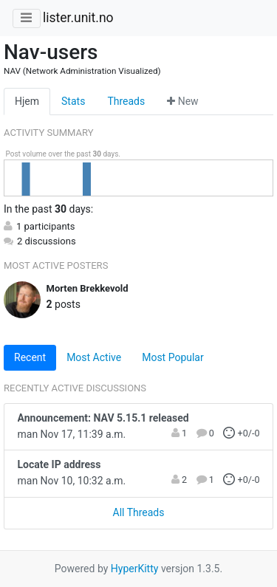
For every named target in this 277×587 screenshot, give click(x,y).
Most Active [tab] (93, 357)
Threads (126, 101)
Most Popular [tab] (173, 357)
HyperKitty (135, 568)
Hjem (27, 101)
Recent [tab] (30, 357)
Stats (73, 101)
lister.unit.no (78, 17)
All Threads (139, 512)
